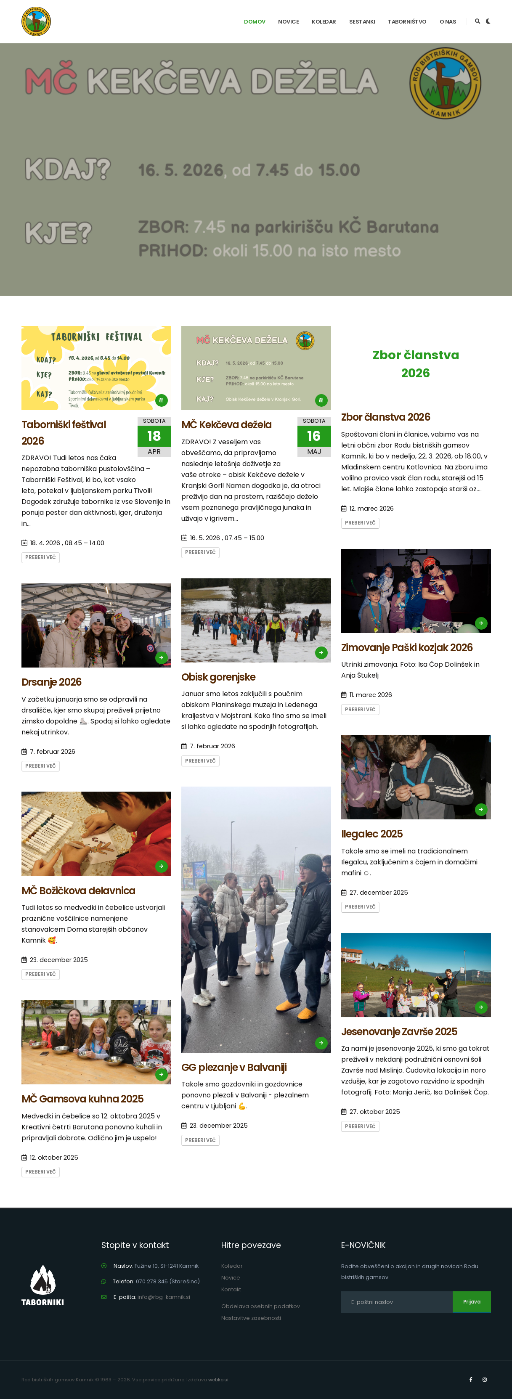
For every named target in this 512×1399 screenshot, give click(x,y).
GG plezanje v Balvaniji (234, 1067)
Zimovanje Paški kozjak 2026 (407, 647)
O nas (448, 22)
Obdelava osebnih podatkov (260, 1306)
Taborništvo (407, 22)
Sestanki (362, 22)
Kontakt (231, 1289)
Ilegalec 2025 (372, 834)
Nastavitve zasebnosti (251, 1318)
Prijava (471, 1301)
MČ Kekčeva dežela (226, 425)
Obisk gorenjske (218, 677)
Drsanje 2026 (51, 682)
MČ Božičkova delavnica (78, 891)
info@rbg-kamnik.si (164, 1297)
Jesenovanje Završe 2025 (399, 1032)
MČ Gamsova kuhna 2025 (82, 1099)
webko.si (218, 1379)
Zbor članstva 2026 (416, 364)
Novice (288, 22)
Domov (254, 22)
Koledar (324, 22)
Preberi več (40, 557)
